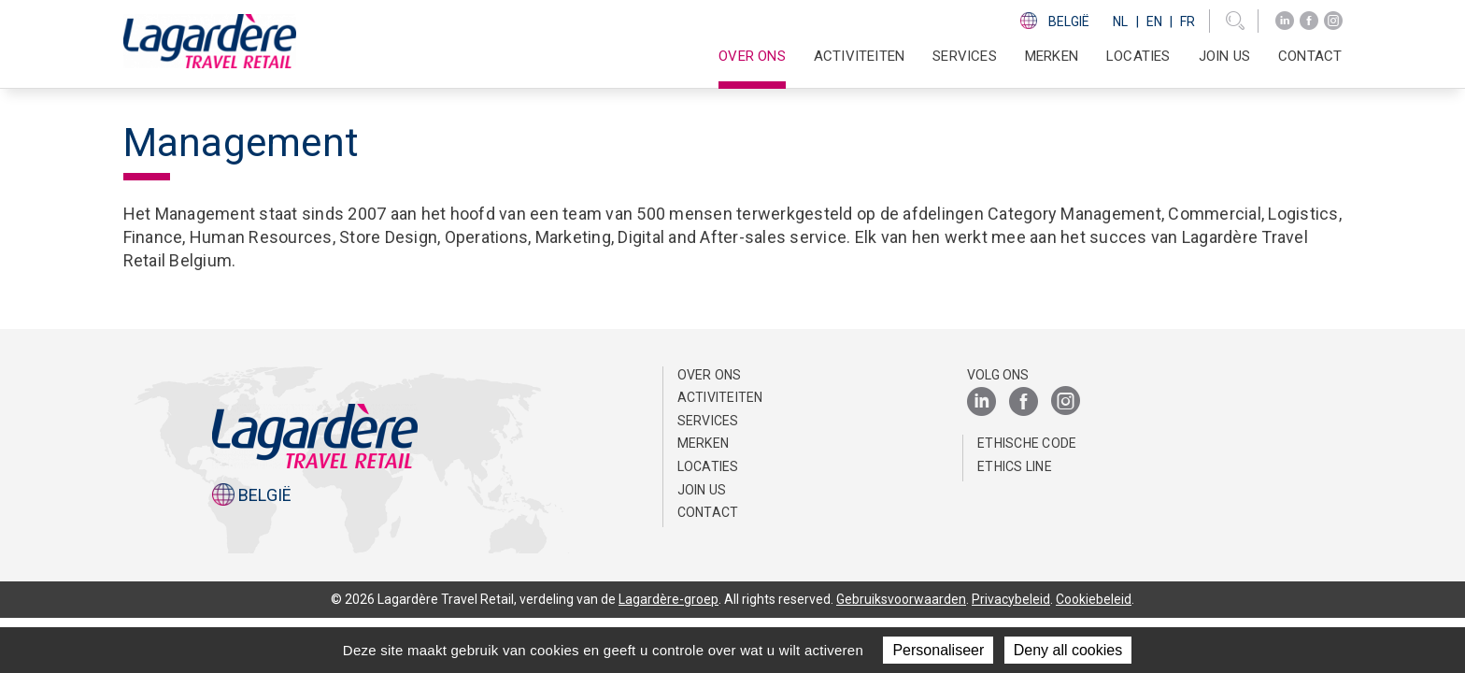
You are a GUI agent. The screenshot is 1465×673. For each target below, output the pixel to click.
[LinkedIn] (1284, 21)
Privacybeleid (1011, 599)
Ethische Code (1026, 443)
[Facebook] (1309, 21)
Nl (1120, 21)
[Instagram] (1333, 21)
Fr (1187, 21)
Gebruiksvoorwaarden (901, 599)
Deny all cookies (1068, 650)
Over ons (709, 374)
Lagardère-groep (668, 599)
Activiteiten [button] (859, 56)
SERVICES (964, 56)
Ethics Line (1014, 466)
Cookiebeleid (1093, 599)
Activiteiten (720, 397)
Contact (1310, 56)
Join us (1224, 56)
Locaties (1138, 56)
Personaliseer (938, 650)
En (1154, 21)
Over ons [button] (752, 56)
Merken (1051, 56)
